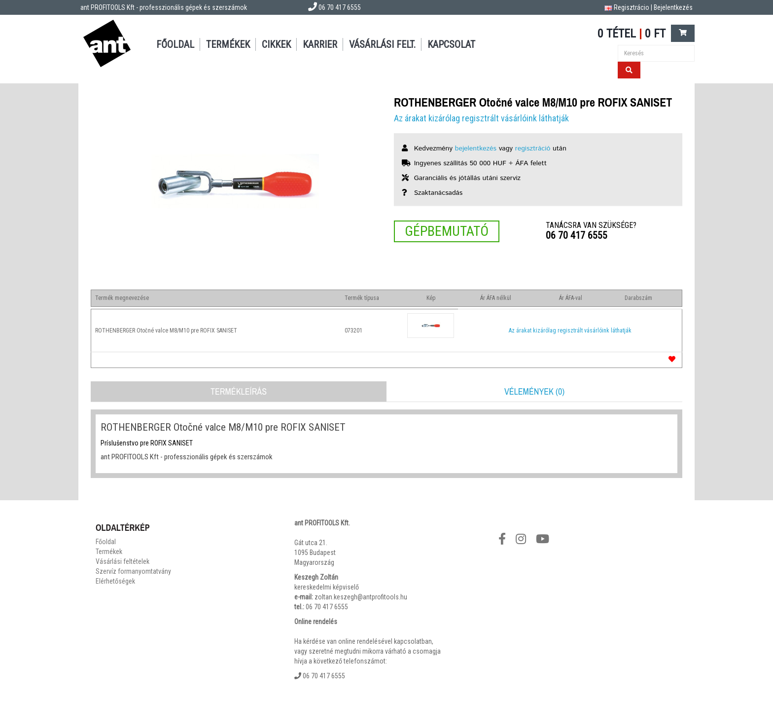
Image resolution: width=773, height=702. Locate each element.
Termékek (228, 44)
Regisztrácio (631, 7)
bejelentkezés (475, 148)
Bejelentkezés (673, 7)
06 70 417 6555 (576, 235)
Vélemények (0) (534, 391)
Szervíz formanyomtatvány (133, 571)
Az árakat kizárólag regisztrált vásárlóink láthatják (481, 118)
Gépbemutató (447, 231)
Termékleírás (239, 391)
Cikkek (276, 44)
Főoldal (175, 44)
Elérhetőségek (115, 581)
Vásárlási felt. (382, 44)
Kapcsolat (451, 44)
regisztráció (533, 148)
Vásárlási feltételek (122, 561)
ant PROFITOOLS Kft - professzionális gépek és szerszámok (163, 7)
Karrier (320, 44)
